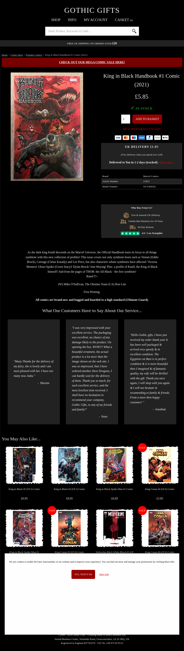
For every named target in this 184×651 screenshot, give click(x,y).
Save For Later (152, 129)
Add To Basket (147, 119)
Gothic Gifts (92, 10)
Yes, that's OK (83, 574)
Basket (124, 20)
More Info (104, 574)
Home (5, 55)
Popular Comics (34, 55)
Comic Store (17, 55)
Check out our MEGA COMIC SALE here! (92, 62)
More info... (167, 162)
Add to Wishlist (131, 129)
